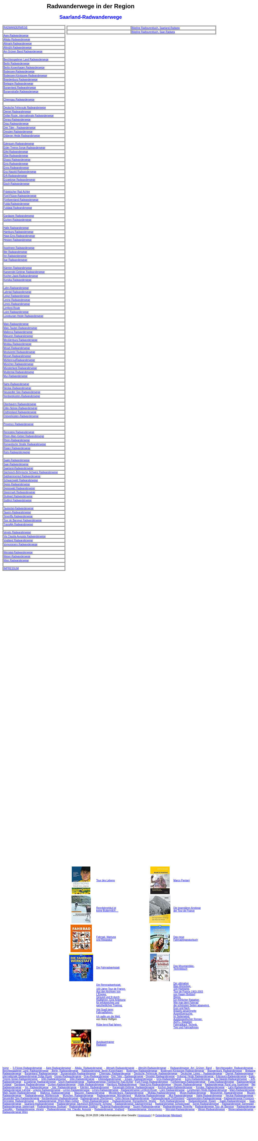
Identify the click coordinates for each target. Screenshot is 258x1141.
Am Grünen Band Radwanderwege (23, 51)
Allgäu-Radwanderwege (17, 39)
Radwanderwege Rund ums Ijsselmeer (227, 1084)
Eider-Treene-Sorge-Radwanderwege (24, 147)
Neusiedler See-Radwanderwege (22, 392)
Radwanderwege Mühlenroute (42, 1095)
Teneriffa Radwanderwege (18, 516)
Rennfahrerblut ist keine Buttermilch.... (107, 909)
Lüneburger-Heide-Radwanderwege (207, 1090)
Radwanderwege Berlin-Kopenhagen (102, 1070)
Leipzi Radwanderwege (17, 296)
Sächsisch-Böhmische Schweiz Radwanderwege (31, 472)
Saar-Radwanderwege (16, 464)
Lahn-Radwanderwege (16, 288)
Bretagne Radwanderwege (18, 83)
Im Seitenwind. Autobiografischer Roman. (188, 1018)
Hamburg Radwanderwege (18, 231)
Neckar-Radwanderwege (17, 388)
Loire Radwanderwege (16, 312)
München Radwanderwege (18, 364)
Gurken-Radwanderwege (17, 219)
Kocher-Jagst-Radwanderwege (21, 275)
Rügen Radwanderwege (17, 448)
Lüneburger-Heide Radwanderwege (23, 316)
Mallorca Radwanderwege (18, 332)
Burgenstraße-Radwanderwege (21, 91)
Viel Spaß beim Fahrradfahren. (104, 1011)
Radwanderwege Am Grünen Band (191, 1068)
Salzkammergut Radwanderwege (22, 476)
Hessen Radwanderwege (18, 239)
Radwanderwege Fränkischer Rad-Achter (109, 1081)
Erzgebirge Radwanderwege (19, 179)
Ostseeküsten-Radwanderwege (21, 416)
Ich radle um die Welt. (108, 1016)
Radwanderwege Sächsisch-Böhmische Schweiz (84, 1103)
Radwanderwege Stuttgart (52, 1106)
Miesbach (176, 1115)
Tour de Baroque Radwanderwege (23, 520)
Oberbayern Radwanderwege (20, 404)
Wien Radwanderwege (16, 560)
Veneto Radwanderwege (17, 532)
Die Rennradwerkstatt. (108, 984)
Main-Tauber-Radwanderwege (20, 328)
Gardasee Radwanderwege (19, 215)
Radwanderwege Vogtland (109, 1109)
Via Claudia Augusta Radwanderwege (25, 536)
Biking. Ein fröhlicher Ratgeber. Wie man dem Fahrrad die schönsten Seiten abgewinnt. (191, 1001)
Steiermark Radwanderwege (19, 492)
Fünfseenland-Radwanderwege (21, 199)
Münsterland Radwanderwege (20, 368)
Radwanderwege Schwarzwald (172, 1103)
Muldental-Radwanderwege (19, 372)
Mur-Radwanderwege (16, 376)
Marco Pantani (181, 880)
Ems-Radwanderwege (16, 163)
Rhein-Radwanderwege (17, 440)
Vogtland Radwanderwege (18, 540)
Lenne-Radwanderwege (17, 300)
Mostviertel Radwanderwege (19, 352)
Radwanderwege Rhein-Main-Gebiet (58, 1101)
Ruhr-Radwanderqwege (17, 452)
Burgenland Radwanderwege (20, 87)
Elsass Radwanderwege (17, 159)
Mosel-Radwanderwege (17, 348)
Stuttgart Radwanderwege (18, 496)
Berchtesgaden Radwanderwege (234, 1068)
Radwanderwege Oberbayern (96, 1098)
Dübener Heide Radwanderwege (22, 135)
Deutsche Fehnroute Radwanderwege (25, 107)
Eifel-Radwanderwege (16, 151)
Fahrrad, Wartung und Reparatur (106, 938)
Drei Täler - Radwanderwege (20, 127)
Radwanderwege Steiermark (18, 1106)
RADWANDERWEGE (16, 27)
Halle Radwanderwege (16, 227)
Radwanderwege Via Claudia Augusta (68, 1109)
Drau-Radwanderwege (16, 123)
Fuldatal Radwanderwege (18, 207)
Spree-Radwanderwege (17, 484)
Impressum (144, 1115)
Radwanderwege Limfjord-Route (138, 1090)
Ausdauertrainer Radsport (105, 1043)
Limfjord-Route (12, 308)
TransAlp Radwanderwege (18, 524)
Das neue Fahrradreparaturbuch (185, 938)
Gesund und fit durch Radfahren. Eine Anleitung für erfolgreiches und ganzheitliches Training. (110, 1001)
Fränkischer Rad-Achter (17, 191)
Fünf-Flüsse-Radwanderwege (20, 195)
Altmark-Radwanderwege (18, 43)
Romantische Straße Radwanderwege (25, 444)
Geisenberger (163, 1115)
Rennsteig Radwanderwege (19, 432)
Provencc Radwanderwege (19, 424)
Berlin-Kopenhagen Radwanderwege (24, 67)
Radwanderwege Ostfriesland (167, 1098)
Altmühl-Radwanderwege (18, 47)
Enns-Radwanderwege (16, 167)
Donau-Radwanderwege (17, 119)
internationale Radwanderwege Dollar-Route (27, 1076)
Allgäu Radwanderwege (88, 1068)
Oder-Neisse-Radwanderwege (20, 408)
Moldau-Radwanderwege (17, 344)
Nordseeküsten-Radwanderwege (22, 396)
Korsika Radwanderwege (17, 279)
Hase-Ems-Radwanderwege (19, 235)
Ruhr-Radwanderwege (172, 1101)
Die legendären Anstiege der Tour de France (187, 909)
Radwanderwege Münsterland (114, 1095)
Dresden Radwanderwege (18, 131)
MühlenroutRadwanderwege (19, 360)
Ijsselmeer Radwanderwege (19, 247)
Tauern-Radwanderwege (17, 512)
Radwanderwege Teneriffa (177, 1106)
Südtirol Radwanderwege (18, 500)
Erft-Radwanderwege (15, 175)
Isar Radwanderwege (15, 259)
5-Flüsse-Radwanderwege (27, 1068)
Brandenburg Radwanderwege (21, 79)
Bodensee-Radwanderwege (19, 71)
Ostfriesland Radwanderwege (20, 412)
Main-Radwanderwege (16, 324)
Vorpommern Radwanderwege (20, 544)
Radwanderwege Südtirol (83, 1106)
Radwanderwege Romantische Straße (133, 1101)
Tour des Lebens (105, 880)
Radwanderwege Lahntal (16, 1090)
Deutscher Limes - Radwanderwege (201, 1073)
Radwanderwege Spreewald (237, 1103)
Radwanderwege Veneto (30, 1109)
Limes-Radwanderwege (17, 304)
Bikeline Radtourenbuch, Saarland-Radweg (156, 28)
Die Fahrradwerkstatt (108, 967)
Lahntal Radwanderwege (17, 292)
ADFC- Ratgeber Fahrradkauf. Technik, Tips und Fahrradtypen (186, 1025)
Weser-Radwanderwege (17, 556)
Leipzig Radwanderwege (46, 1090)
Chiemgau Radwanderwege (19, 99)
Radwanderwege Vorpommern (145, 1109)
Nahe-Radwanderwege (16, 384)
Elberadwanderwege (109, 1079)
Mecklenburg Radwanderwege (20, 340)
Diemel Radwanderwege (17, 111)
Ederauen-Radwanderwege (19, 143)
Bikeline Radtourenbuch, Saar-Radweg (153, 32)
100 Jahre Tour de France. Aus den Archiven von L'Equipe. (111, 991)
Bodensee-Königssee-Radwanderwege (25, 75)
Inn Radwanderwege (15, 255)
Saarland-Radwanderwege (18, 468)
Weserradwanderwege (240, 1109)
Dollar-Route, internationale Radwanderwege (29, 115)
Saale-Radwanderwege (17, 460)
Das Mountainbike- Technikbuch (183, 967)
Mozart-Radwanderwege (17, 356)
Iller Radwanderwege (15, 251)
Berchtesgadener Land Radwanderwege (26, 59)
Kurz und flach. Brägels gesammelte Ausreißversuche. (184, 1011)
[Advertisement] (237, 100)
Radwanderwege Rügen (202, 1101)
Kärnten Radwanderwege (18, 267)
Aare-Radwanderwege (16, 35)
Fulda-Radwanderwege (16, 203)
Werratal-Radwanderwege (18, 552)
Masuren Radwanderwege (18, 336)
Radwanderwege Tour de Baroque (214, 1106)
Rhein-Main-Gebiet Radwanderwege (24, 436)
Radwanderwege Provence (239, 1098)
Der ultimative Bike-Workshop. (182, 984)
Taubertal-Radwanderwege (19, 508)
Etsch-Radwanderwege (16, 183)
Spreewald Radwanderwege (19, 488)
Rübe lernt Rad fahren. (109, 1024)
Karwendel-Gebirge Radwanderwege (24, 271)
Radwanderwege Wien (15, 1112)
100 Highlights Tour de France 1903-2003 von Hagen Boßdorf (188, 991)
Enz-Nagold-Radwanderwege (20, 171)
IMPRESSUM (11, 568)
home (6, 1068)
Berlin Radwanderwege (16, 63)
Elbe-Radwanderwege (16, 155)
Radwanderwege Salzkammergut (133, 1103)
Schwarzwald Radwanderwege (21, 480)
